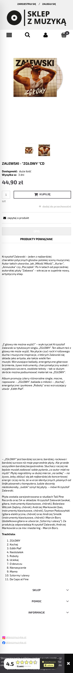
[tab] (36, 231)
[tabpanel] (36, 415)
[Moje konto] (46, 35)
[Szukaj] (27, 34)
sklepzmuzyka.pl (16, 637)
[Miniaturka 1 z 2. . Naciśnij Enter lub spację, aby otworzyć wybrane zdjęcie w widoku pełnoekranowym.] (29, 150)
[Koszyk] (64, 34)
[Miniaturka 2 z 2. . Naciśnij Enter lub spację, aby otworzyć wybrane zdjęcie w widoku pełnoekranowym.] (44, 150)
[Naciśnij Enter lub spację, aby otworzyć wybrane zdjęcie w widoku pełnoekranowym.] (36, 77)
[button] (9, 35)
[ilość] (6, 195)
